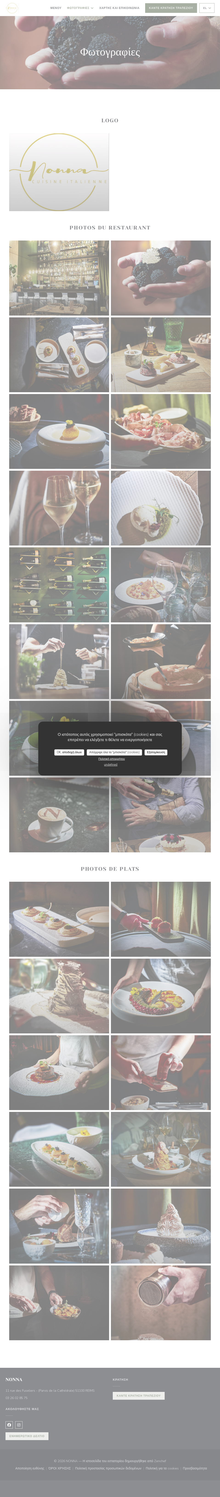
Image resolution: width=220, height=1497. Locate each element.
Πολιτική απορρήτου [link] (111, 759)
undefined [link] (110, 765)
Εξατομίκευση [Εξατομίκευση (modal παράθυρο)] (156, 752)
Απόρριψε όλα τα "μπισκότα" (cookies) (114, 752)
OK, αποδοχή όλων (69, 752)
